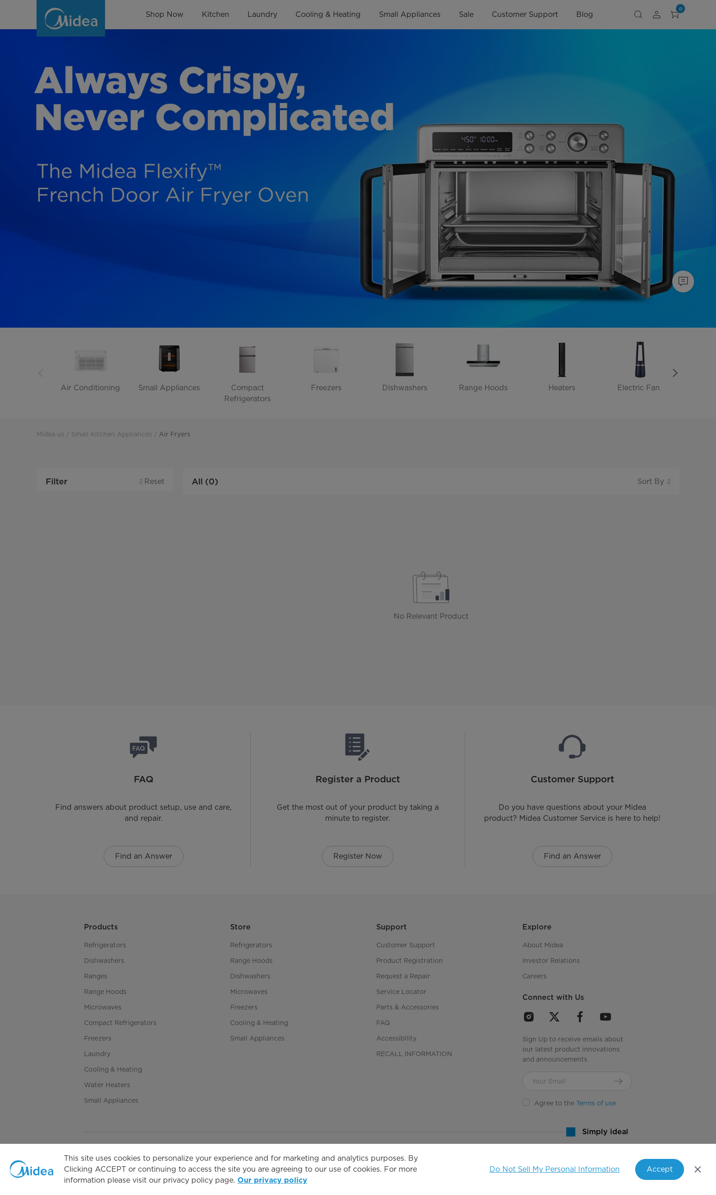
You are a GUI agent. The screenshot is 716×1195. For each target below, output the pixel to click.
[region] (358, 1169)
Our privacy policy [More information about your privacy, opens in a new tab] (272, 1180)
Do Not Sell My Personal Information (555, 1169)
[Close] (698, 1169)
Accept (660, 1169)
